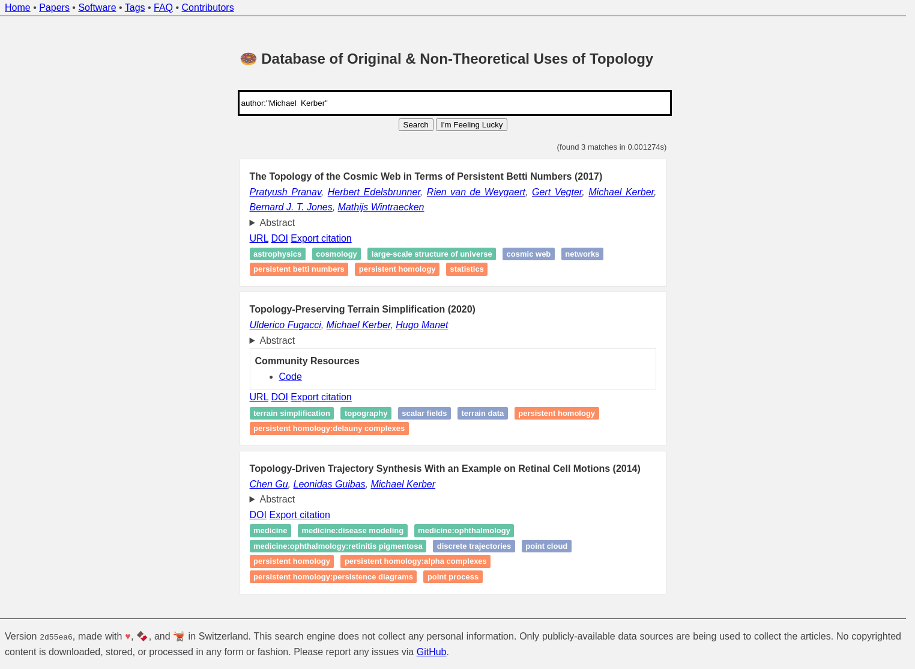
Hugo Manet (422, 325)
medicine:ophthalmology (464, 530)
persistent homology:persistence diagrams (333, 576)
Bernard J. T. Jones (291, 207)
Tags (135, 7)
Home (18, 7)
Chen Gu (269, 484)
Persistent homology (397, 269)
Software (97, 7)
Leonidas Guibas (330, 484)
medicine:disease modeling (352, 530)
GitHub (432, 651)
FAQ (163, 7)
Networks (582, 253)
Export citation (321, 238)
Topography (366, 413)
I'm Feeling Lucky (472, 124)
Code (290, 376)
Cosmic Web (529, 253)
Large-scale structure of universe (432, 253)
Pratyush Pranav (285, 192)
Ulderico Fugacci (285, 325)
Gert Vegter (557, 192)
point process (453, 576)
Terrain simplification (291, 413)
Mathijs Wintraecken (381, 207)
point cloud (546, 546)
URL (259, 238)
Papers (54, 7)
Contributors (208, 7)
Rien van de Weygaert (476, 192)
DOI (279, 238)
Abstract (277, 223)
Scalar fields (424, 413)
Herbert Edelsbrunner (374, 192)
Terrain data (482, 413)
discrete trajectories (474, 546)
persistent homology (556, 413)
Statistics (467, 269)
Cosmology (336, 253)
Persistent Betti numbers (299, 269)
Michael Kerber (621, 192)
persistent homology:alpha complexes (416, 561)
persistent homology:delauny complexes (329, 428)
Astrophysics (277, 253)
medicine (270, 530)
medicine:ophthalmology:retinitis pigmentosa (338, 546)
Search (416, 124)
